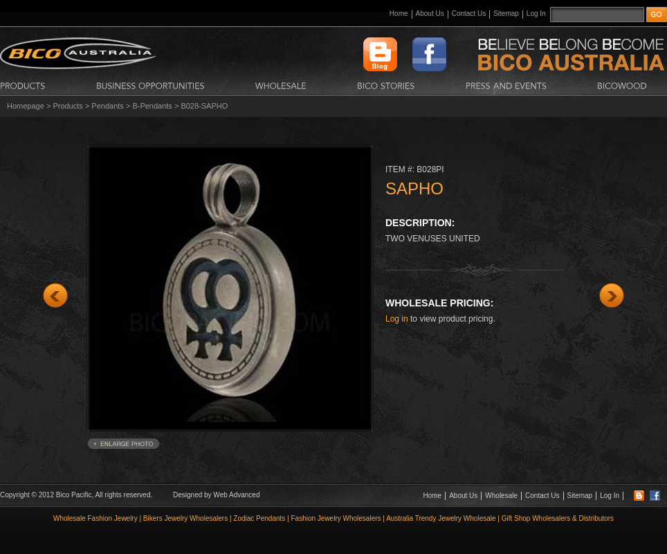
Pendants (107, 106)
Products (67, 106)
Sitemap (506, 13)
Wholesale (501, 495)
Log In (536, 13)
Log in (396, 319)
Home (399, 13)
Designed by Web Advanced (216, 495)
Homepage (25, 106)
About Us (430, 13)
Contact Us (469, 13)
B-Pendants (152, 106)
